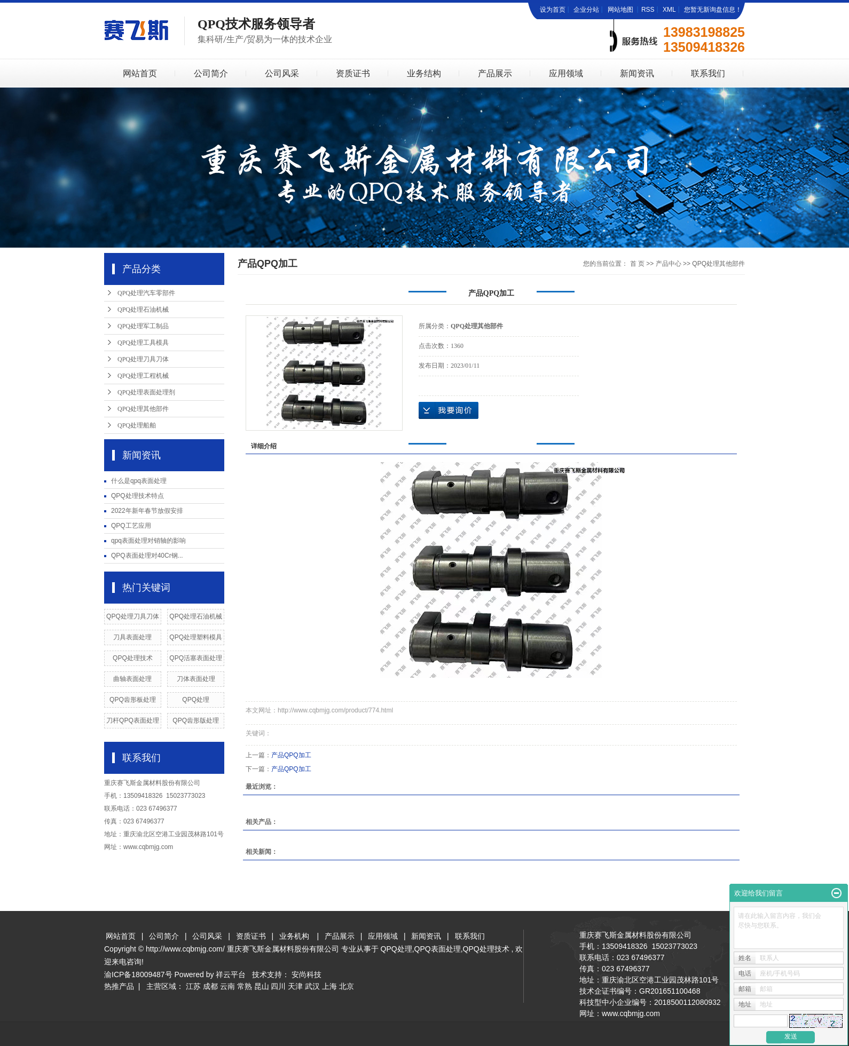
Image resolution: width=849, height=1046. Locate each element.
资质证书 (353, 73)
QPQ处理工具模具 (143, 342)
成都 (210, 986)
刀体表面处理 (196, 679)
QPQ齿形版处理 (195, 720)
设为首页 (552, 9)
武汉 (312, 986)
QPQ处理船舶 (136, 425)
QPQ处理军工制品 (143, 326)
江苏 (193, 986)
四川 (278, 986)
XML (669, 9)
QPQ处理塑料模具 (195, 637)
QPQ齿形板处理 (132, 699)
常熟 (244, 986)
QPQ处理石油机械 (143, 309)
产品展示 (495, 73)
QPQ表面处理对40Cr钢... (147, 555)
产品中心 (668, 263)
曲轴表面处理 (132, 679)
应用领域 (566, 73)
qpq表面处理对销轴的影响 (148, 540)
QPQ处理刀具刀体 (143, 359)
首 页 (637, 263)
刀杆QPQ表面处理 (132, 720)
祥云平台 (231, 974)
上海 (329, 986)
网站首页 (140, 73)
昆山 (261, 986)
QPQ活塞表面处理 (195, 658)
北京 (346, 986)
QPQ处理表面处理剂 (146, 392)
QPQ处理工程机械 (143, 375)
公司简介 (211, 73)
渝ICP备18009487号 (138, 974)
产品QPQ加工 (291, 755)
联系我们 (708, 73)
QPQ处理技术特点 (137, 496)
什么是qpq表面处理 (139, 481)
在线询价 (448, 410)
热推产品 (119, 986)
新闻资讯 (637, 73)
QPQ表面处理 (437, 949)
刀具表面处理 (132, 637)
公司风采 (282, 73)
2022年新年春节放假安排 (147, 510)
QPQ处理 (195, 699)
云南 (227, 986)
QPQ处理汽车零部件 (146, 293)
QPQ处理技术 (133, 658)
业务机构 (294, 936)
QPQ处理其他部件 (143, 409)
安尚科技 (306, 974)
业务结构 (424, 73)
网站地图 (621, 9)
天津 (295, 986)
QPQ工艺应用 (131, 525)
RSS (648, 9)
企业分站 (586, 9)
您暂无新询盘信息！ (713, 9)
